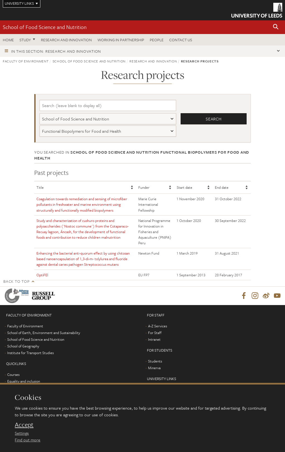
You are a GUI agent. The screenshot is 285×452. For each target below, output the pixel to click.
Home (8, 40)
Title (40, 187)
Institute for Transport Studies (30, 353)
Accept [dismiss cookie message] (24, 424)
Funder (143, 187)
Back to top (16, 281)
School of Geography (23, 346)
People (157, 40)
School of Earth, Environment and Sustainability (43, 332)
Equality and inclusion (23, 381)
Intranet (154, 339)
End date (222, 187)
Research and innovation (66, 40)
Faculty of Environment (25, 61)
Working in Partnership (120, 40)
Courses (13, 374)
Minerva (154, 368)
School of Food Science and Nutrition (45, 27)
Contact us (180, 40)
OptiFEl (42, 275)
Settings (22, 433)
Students (155, 361)
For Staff (154, 332)
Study (25, 40)
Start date (184, 187)
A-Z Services (157, 326)
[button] (275, 27)
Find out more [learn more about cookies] (27, 440)
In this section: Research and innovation (56, 51)
